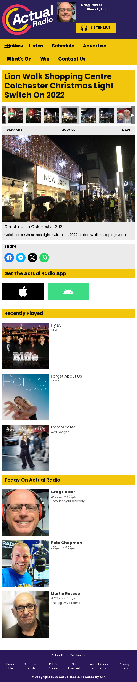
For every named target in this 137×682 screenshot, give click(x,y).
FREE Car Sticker (54, 666)
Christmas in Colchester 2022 (15, 115)
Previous (12, 129)
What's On (19, 59)
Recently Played (23, 313)
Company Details (31, 666)
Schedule (63, 46)
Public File (10, 666)
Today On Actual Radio (32, 480)
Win (45, 59)
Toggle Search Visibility (128, 45)
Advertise (94, 46)
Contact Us (71, 59)
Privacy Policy (124, 666)
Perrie (55, 381)
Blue (90, 9)
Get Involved (74, 666)
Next (124, 129)
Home (13, 46)
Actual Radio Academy (99, 666)
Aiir (102, 677)
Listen (36, 46)
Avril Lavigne (60, 432)
